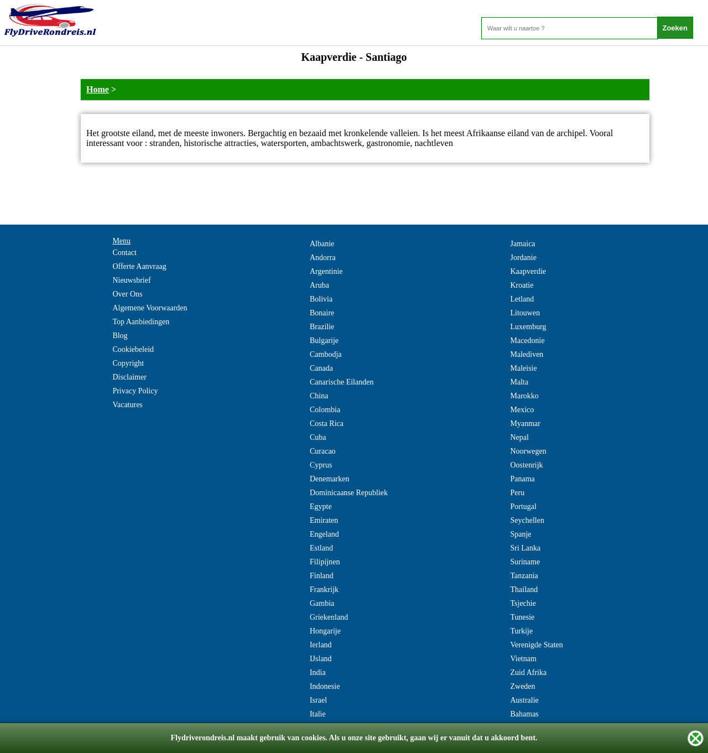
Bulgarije (324, 340)
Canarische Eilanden (341, 382)
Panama (522, 479)
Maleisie (523, 368)
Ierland (321, 645)
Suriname (525, 562)
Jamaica (522, 244)
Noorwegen (528, 451)
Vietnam (523, 659)
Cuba (318, 437)
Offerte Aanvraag (139, 266)
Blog (119, 335)
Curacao (323, 451)
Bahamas (524, 714)
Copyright (128, 363)
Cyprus (321, 465)
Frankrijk (324, 589)
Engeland (324, 534)
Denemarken (330, 479)
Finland (322, 576)
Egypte (321, 506)
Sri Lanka (525, 548)
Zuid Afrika (528, 672)
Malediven (526, 354)
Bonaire (322, 313)
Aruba (319, 285)
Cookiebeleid (133, 349)
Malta (519, 382)
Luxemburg (528, 327)
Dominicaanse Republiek (349, 493)
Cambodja (326, 354)
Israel (318, 700)
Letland (522, 299)
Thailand (524, 589)
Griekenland (329, 617)
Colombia (325, 410)
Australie (524, 700)
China (319, 396)
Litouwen (525, 313)
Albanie (322, 244)
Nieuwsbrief (131, 280)
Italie (318, 714)
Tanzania (524, 576)
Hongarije (325, 631)
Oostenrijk (526, 465)
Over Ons (127, 294)
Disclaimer (129, 377)
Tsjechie (522, 603)
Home (97, 89)
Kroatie (521, 285)
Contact (124, 252)
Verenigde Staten (536, 645)
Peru (517, 493)
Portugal (523, 506)
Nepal (519, 437)
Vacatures (127, 405)
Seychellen (527, 520)
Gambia (322, 603)
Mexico (522, 410)
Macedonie (527, 340)
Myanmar (525, 423)
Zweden (522, 686)
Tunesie (522, 617)
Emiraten (324, 520)
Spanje (520, 534)
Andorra (323, 257)
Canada (321, 368)
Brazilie (322, 327)
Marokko (524, 396)
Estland (321, 548)
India (318, 672)
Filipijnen (325, 562)
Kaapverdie (528, 271)
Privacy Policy (135, 391)
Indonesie (325, 686)
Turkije (521, 631)
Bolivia (321, 299)
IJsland (321, 659)
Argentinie (326, 271)
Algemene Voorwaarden (149, 308)
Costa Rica (326, 423)
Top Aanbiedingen (140, 322)
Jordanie (523, 257)
